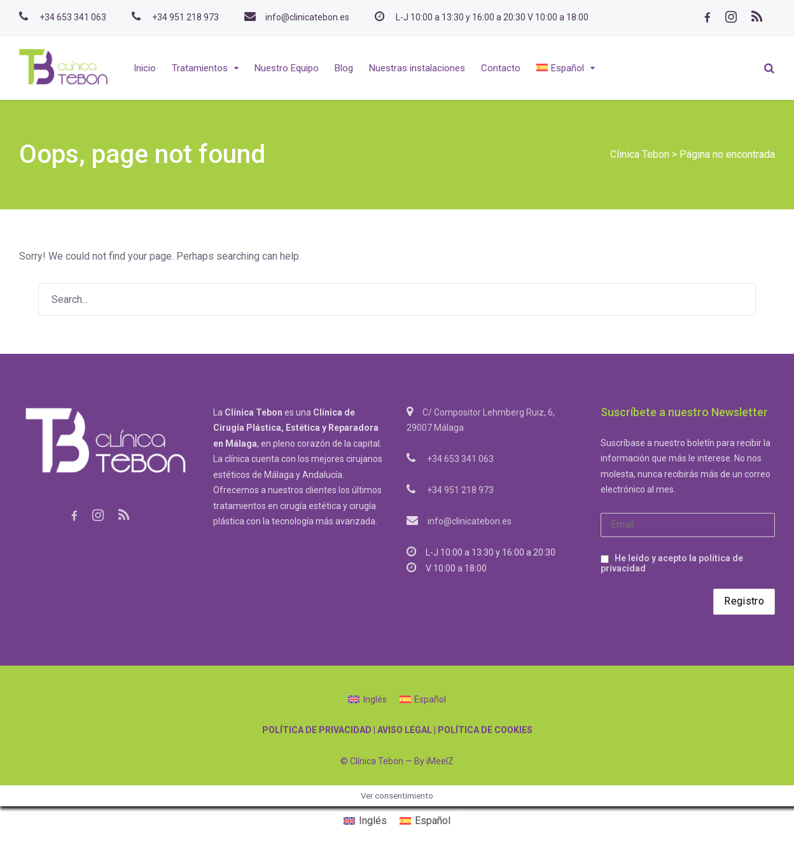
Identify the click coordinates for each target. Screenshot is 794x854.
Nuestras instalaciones (417, 68)
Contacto (500, 68)
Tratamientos (200, 68)
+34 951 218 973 (185, 17)
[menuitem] (565, 68)
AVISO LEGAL (404, 730)
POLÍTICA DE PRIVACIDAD (317, 730)
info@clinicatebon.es (307, 17)
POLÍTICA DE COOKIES (485, 730)
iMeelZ (440, 761)
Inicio (145, 68)
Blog (344, 68)
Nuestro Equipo (286, 68)
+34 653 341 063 (72, 17)
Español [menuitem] (430, 699)
